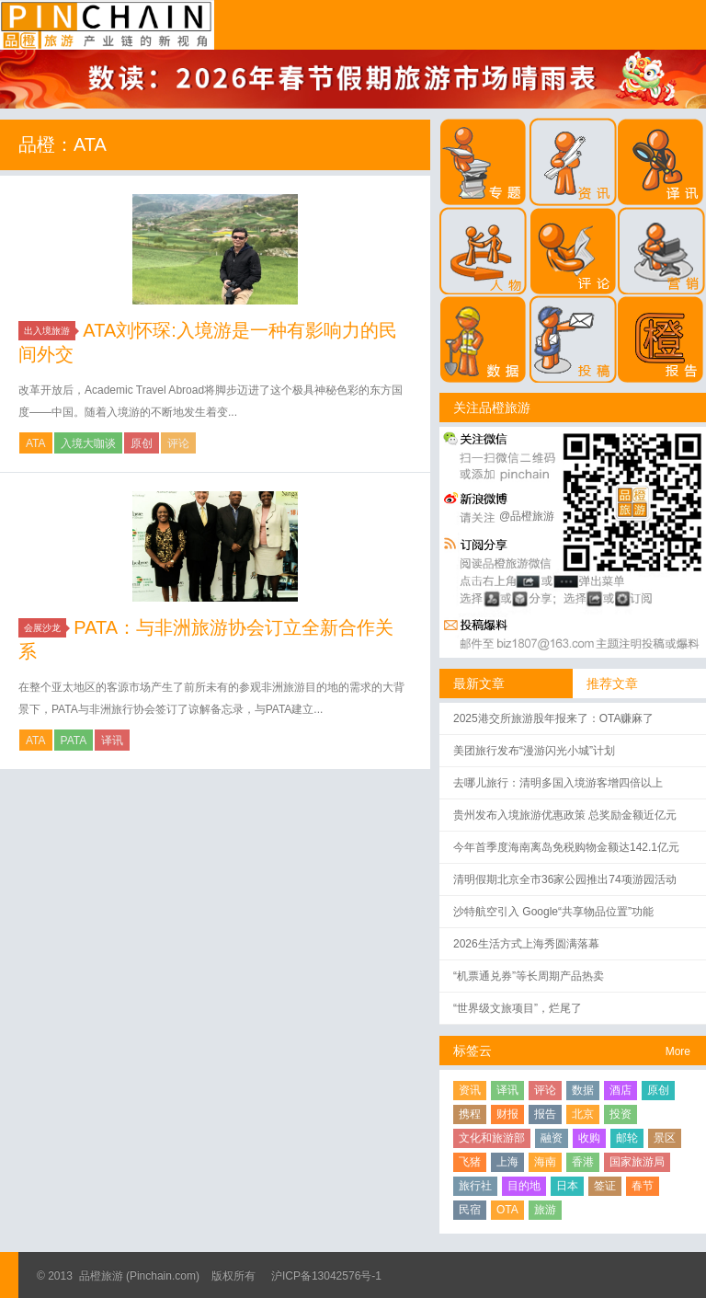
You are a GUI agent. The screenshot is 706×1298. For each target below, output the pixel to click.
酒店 (620, 1090)
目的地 (524, 1185)
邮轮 (627, 1137)
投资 (620, 1114)
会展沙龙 (45, 628)
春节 (643, 1185)
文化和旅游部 (492, 1137)
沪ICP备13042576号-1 (326, 1275)
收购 (589, 1137)
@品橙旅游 (526, 516)
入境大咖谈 (88, 443)
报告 (545, 1114)
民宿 (470, 1209)
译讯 (112, 740)
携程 (470, 1114)
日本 (567, 1185)
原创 (142, 443)
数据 (583, 1090)
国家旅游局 (637, 1161)
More (678, 1051)
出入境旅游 (49, 331)
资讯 (470, 1090)
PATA (74, 740)
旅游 (545, 1209)
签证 (605, 1185)
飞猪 (470, 1161)
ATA (36, 443)
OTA (507, 1209)
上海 (507, 1161)
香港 (583, 1161)
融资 (552, 1137)
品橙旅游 (107, 25)
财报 (507, 1114)
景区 (665, 1137)
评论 (178, 443)
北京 (583, 1114)
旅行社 (475, 1185)
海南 (545, 1161)
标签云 (472, 1050)
